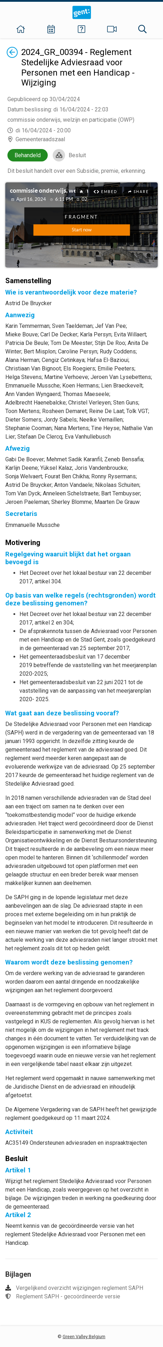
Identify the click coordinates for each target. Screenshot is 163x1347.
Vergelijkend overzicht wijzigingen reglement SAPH (79, 1288)
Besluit (77, 155)
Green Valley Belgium (84, 1336)
